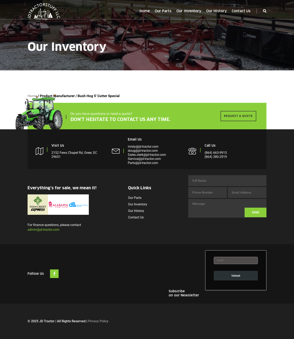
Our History (216, 11)
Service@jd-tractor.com (144, 159)
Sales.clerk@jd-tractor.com (147, 155)
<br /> (235, 270)
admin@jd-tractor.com (43, 230)
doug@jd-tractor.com (143, 151)
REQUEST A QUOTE (238, 116)
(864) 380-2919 (216, 157)
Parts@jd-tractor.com (143, 163)
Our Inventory (188, 11)
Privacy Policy (98, 321)
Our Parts (163, 11)
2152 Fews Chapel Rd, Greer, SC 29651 (74, 155)
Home (145, 11)
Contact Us (241, 11)
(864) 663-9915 (216, 153)
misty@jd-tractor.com (143, 146)
